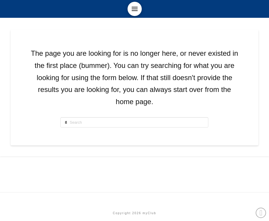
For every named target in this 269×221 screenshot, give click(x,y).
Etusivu (134, 200)
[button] (135, 9)
